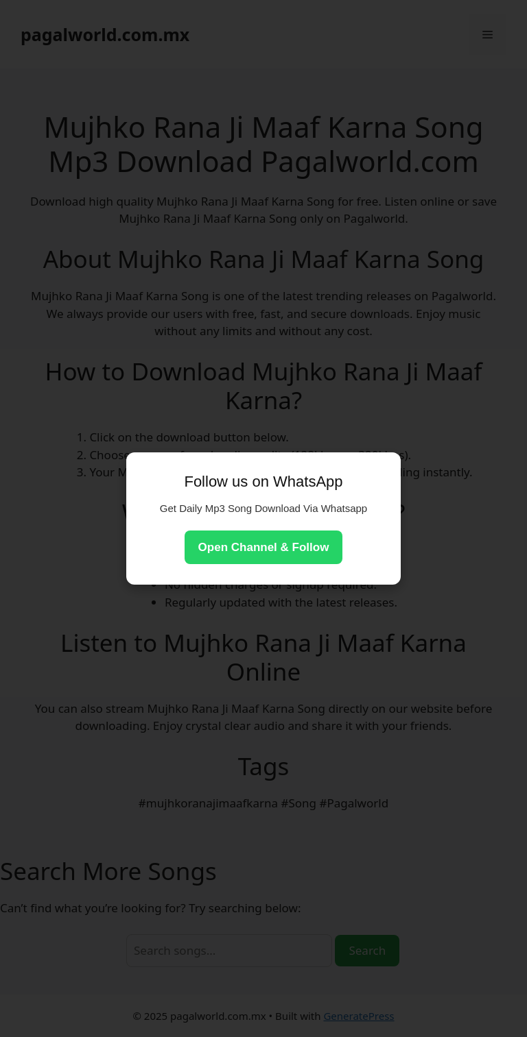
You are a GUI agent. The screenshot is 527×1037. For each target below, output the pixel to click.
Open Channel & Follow (263, 547)
